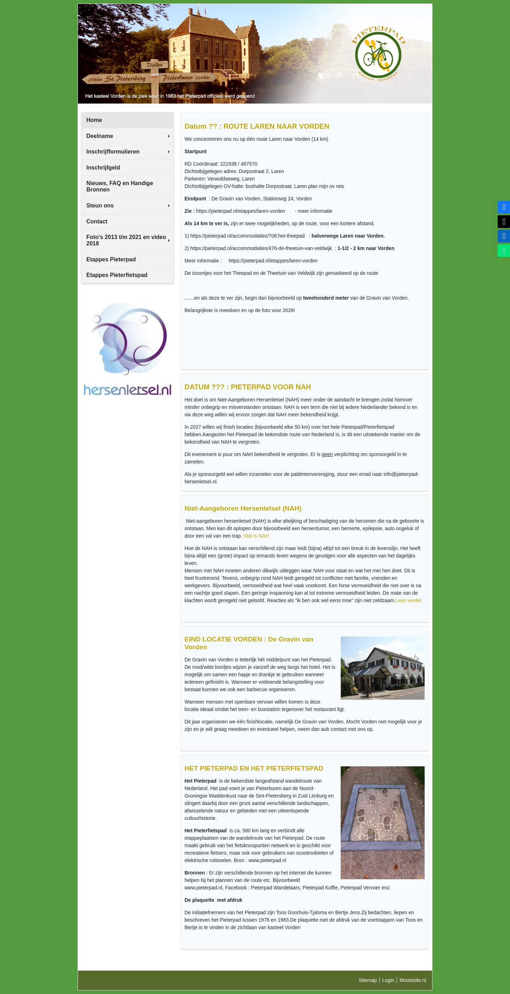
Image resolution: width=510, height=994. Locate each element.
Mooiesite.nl (413, 980)
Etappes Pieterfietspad (117, 275)
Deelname (128, 136)
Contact (97, 221)
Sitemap (368, 980)
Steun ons (128, 205)
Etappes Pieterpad (111, 259)
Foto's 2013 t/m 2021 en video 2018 (128, 240)
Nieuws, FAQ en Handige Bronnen (119, 186)
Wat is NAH (256, 536)
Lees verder (409, 600)
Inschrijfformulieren (128, 152)
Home (94, 120)
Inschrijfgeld (103, 168)
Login (388, 980)
